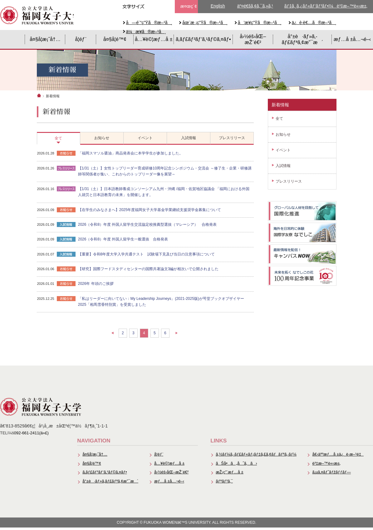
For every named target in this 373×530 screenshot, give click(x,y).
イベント (283, 151)
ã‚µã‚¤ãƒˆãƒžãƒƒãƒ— (331, 474)
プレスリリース (289, 183)
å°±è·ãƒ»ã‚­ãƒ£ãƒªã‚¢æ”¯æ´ (302, 40)
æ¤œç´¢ (188, 6)
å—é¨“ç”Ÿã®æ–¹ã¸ (149, 22)
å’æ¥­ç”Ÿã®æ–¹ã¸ (260, 22)
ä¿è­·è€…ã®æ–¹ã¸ (314, 22)
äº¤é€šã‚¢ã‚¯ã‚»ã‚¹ (255, 5)
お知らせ (283, 136)
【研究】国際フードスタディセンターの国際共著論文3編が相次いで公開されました (152, 272)
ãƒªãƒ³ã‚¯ (223, 483)
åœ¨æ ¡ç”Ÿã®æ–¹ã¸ (205, 22)
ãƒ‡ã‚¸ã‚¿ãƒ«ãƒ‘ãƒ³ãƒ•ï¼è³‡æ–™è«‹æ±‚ (325, 5)
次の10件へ (181, 337)
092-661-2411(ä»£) (31, 434)
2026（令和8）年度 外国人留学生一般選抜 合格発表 (127, 242)
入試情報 (283, 167)
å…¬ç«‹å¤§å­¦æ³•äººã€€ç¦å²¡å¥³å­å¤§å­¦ (40, 16)
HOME (12, 40)
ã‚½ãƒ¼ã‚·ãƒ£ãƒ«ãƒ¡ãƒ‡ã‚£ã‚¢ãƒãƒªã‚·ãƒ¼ (255, 456)
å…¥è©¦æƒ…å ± (153, 40)
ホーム (39, 96)
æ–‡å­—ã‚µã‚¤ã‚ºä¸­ (151, 7)
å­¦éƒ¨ (80, 40)
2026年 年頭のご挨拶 (100, 287)
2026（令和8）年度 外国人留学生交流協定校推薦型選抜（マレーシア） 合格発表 (151, 227)
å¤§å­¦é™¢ (114, 40)
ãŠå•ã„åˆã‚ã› (235, 465)
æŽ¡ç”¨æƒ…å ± (229, 474)
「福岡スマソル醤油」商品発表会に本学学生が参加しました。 (134, 155)
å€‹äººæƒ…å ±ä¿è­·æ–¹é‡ (338, 456)
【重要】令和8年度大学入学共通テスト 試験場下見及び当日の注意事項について (150, 257)
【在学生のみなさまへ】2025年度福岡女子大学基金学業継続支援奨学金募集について (153, 212)
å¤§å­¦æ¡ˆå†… (45, 40)
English (218, 5)
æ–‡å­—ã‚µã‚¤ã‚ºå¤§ (163, 7)
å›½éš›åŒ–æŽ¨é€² (253, 40)
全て (279, 120)
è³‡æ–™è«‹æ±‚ (326, 465)
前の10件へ (107, 337)
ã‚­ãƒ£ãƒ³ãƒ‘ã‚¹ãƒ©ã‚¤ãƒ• (203, 40)
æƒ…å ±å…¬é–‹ (352, 40)
